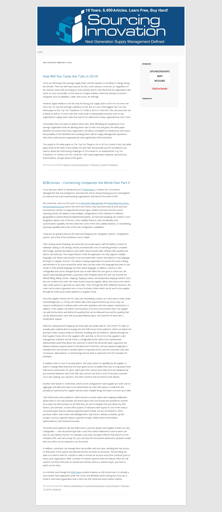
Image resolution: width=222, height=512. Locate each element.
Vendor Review (112, 486)
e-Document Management (91, 203)
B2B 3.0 (67, 165)
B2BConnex (88, 189)
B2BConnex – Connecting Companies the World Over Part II (86, 182)
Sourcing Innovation (79, 165)
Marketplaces (77, 486)
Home (39, 52)
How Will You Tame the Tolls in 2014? (70, 76)
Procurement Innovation (94, 486)
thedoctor (113, 165)
